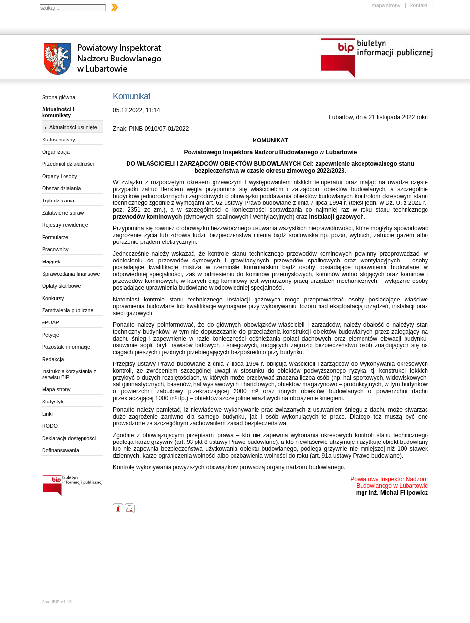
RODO (50, 426)
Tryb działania (58, 200)
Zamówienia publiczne (67, 310)
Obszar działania (61, 188)
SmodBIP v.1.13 (57, 601)
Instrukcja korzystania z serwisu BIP (69, 374)
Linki (47, 414)
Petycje (50, 335)
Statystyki (53, 401)
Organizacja (56, 152)
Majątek (51, 261)
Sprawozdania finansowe (71, 274)
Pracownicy (55, 249)
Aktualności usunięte (73, 127)
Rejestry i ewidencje (65, 225)
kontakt (418, 5)
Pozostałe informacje (66, 347)
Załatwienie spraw (63, 213)
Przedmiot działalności (68, 164)
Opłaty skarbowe (61, 286)
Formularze (55, 237)
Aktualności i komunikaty (58, 112)
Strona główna (58, 97)
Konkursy (53, 298)
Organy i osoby (59, 176)
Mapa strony (56, 389)
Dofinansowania (60, 450)
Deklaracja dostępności (69, 438)
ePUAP (50, 322)
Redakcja (53, 359)
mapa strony (386, 5)
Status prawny (58, 139)
